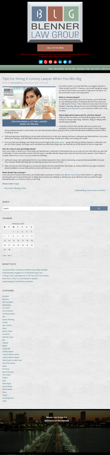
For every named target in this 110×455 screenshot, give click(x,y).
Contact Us (104, 68)
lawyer (4, 343)
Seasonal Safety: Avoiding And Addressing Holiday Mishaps (25, 267)
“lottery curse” (59, 139)
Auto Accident (7, 299)
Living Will (6, 346)
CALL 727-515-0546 (55, 48)
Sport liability (7, 386)
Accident (5, 293)
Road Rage (6, 381)
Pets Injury (6, 372)
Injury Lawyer (7, 328)
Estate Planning (8, 317)
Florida (5, 319)
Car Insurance (7, 308)
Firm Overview (46, 68)
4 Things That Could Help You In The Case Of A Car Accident (25, 273)
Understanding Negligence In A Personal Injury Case (22, 270)
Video (4, 398)
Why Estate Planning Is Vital (14, 185)
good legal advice (74, 105)
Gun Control (7, 322)
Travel (4, 392)
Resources (77, 68)
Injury (4, 325)
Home (37, 68)
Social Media (7, 384)
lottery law (37, 157)
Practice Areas (62, 68)
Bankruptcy (6, 302)
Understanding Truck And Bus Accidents (91, 187)
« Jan (4, 252)
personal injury (8, 369)
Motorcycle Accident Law (12, 357)
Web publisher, (17, 80)
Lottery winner (7, 349)
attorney (5, 296)
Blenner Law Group (72, 172)
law (3, 337)
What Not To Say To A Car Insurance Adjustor (20, 276)
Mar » (10, 252)
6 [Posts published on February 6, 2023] (4, 233)
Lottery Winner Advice (10, 352)
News (4, 363)
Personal (5, 366)
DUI (3, 314)
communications (8, 311)
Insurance (6, 331)
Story (4, 389)
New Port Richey (8, 360)
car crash (5, 305)
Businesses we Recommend (57, 418)
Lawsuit (5, 340)
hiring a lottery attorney (22, 153)
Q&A (4, 378)
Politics (5, 375)
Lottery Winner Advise (10, 354)
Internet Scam (7, 334)
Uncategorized (8, 395)
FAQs (85, 68)
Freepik (16, 181)
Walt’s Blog (93, 68)
